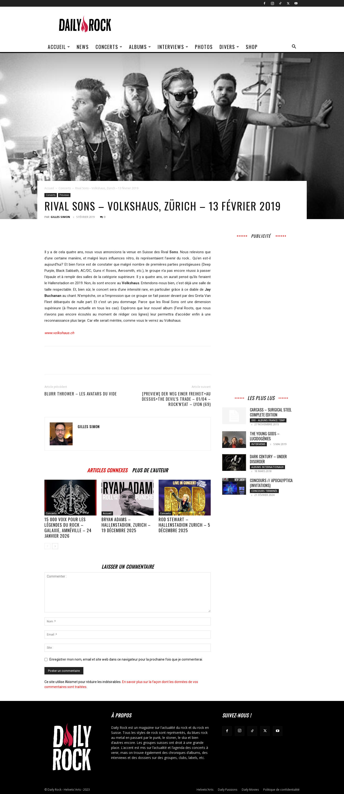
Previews (64, 195)
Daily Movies (250, 790)
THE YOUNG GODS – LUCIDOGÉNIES (265, 436)
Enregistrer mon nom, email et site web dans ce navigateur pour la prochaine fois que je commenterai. (126, 659)
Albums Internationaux (267, 467)
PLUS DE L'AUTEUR (150, 470)
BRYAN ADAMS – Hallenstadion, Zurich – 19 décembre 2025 (126, 524)
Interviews (173, 46)
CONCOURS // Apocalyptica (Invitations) (271, 483)
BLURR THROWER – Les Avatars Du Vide (80, 393)
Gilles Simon (60, 217)
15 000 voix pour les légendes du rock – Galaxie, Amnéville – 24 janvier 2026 (67, 527)
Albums (140, 46)
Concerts (109, 46)
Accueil (59, 46)
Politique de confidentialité (281, 790)
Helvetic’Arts (205, 790)
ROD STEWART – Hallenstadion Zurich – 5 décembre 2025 (184, 524)
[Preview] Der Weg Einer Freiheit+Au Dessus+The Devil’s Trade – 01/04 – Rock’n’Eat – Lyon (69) (176, 399)
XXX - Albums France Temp (268, 420)
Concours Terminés (264, 491)
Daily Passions (227, 790)
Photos (204, 46)
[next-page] (55, 546)
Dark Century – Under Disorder (268, 459)
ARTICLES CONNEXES (107, 470)
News (83, 46)
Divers (229, 46)
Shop (252, 46)
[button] (294, 47)
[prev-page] (47, 546)
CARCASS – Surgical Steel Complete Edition (270, 412)
